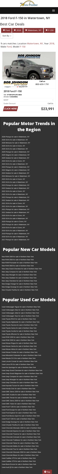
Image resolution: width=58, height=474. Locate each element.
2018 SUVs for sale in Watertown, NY (15, 237)
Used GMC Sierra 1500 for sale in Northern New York (20, 392)
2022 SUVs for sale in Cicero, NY (13, 191)
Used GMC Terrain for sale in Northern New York (19, 398)
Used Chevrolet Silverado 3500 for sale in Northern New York (21, 452)
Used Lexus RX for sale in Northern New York (18, 364)
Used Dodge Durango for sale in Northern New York (20, 422)
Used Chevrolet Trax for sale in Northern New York (19, 449)
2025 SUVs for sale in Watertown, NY (15, 149)
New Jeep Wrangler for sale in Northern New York (19, 275)
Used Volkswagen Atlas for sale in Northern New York (20, 310)
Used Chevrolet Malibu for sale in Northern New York (20, 446)
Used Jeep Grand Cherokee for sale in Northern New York (22, 370)
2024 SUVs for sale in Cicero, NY (13, 161)
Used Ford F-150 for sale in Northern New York (18, 407)
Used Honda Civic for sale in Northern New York (18, 388)
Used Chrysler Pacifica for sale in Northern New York (20, 425)
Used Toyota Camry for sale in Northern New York (19, 328)
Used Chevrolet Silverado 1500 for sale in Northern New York (21, 428)
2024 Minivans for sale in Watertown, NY (16, 176)
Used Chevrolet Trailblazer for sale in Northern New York (21, 440)
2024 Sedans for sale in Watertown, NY (15, 173)
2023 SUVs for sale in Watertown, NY (15, 182)
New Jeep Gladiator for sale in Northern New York (19, 278)
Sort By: (6, 36)
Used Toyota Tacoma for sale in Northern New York (19, 325)
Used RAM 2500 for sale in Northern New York (18, 340)
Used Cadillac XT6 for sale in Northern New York (19, 461)
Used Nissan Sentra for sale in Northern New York (19, 346)
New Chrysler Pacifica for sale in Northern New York (20, 290)
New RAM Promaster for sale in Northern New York (19, 263)
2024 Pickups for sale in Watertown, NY (15, 167)
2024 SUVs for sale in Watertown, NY (15, 164)
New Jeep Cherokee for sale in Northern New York (19, 281)
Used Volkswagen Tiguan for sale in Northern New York (21, 307)
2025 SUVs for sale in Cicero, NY (13, 146)
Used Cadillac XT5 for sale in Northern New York (19, 458)
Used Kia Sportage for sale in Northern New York (19, 367)
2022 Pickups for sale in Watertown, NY (15, 197)
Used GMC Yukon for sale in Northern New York (18, 404)
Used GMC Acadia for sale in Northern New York (19, 395)
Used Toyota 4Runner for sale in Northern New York (20, 334)
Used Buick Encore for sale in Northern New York (19, 464)
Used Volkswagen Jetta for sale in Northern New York (20, 313)
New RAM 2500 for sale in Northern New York (18, 260)
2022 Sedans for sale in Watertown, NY (15, 200)
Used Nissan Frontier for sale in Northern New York (19, 352)
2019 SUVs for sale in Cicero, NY (13, 227)
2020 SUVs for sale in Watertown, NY (15, 218)
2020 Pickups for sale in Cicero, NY (14, 221)
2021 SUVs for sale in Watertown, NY (15, 206)
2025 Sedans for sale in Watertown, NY (15, 158)
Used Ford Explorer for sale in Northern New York (19, 413)
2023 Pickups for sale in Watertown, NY (15, 185)
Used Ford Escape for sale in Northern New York (19, 410)
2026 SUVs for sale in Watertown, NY (15, 140)
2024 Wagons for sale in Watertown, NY (16, 170)
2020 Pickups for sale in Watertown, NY (15, 224)
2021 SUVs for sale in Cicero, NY (13, 203)
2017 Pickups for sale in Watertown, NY (15, 240)
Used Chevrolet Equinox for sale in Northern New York (21, 431)
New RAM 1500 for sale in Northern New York (18, 257)
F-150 (50, 30)
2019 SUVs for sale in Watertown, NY (15, 230)
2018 (17, 30)
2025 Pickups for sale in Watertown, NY (15, 152)
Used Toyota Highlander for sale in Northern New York (20, 322)
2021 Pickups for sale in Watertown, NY (15, 209)
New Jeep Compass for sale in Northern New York (19, 272)
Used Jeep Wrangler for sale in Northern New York (19, 379)
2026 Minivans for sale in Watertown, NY (16, 143)
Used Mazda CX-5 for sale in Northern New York (19, 358)
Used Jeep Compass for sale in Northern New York (19, 376)
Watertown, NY (33, 30)
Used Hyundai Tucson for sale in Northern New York (20, 385)
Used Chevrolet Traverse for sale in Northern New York (21, 434)
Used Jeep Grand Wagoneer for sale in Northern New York (22, 373)
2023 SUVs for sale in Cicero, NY (13, 179)
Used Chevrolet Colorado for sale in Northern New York (21, 437)
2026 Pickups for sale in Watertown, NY (15, 137)
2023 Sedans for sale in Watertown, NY (15, 188)
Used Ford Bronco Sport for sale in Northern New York (21, 416)
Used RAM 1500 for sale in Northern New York (18, 337)
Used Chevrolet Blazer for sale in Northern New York (20, 455)
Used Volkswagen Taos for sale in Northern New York (20, 316)
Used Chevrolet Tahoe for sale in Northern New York (20, 443)
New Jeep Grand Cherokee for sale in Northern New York (22, 269)
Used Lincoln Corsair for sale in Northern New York (19, 361)
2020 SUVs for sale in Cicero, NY (13, 215)
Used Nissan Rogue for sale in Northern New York (19, 343)
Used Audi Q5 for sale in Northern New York (17, 467)
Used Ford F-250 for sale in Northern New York (18, 419)
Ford (6, 30)
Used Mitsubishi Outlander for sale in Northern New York (21, 355)
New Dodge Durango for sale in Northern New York (19, 287)
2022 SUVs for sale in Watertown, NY (15, 194)
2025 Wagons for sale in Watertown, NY (16, 155)
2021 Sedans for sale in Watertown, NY (15, 212)
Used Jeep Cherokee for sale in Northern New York (19, 382)
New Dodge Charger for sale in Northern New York (19, 284)
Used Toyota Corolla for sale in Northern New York (19, 331)
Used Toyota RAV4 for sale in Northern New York (19, 319)
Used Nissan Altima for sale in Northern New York (19, 349)
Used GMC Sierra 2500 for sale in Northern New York (20, 401)
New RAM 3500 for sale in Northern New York (18, 266)
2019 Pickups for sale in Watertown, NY (15, 234)
